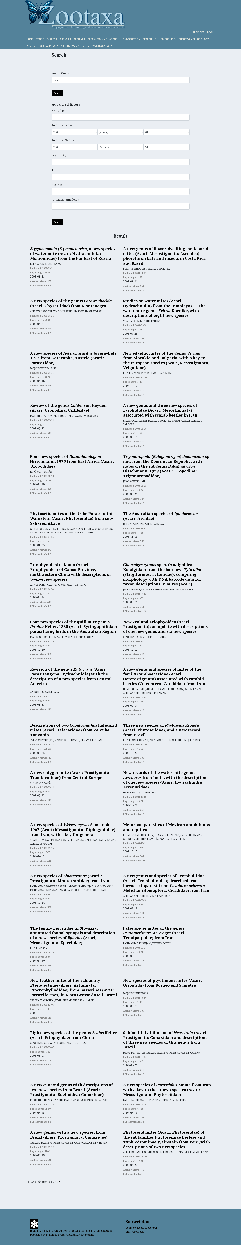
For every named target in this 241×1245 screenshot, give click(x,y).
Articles (65, 39)
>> (58, 1182)
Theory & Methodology (193, 39)
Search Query (60, 73)
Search (147, 39)
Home (29, 39)
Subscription (131, 39)
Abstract (57, 185)
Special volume (97, 39)
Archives (79, 39)
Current (51, 39)
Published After (62, 125)
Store (40, 39)
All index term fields (65, 199)
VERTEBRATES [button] (47, 45)
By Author (58, 111)
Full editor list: (165, 39)
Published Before (63, 140)
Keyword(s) (59, 155)
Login (211, 32)
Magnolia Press (55, 1234)
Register (198, 32)
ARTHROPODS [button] (69, 45)
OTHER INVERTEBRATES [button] (96, 45)
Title (55, 170)
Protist (31, 45)
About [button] (113, 39)
